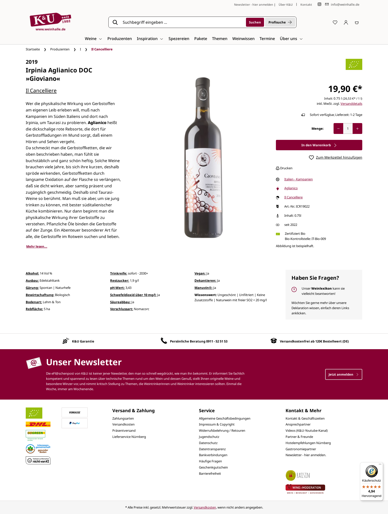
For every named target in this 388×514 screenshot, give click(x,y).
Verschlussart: (121, 309)
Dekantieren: (205, 280)
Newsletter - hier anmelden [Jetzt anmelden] (253, 4)
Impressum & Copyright (217, 424)
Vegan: (200, 273)
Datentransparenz (212, 449)
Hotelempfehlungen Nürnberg (308, 443)
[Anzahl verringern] (338, 128)
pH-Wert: (117, 287)
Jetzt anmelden (344, 374)
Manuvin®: (203, 287)
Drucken (284, 168)
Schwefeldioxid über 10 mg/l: (133, 295)
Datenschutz (208, 443)
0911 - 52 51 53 (216, 341)
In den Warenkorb (319, 145)
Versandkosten (123, 424)
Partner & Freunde (299, 436)
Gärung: (32, 287)
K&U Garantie (83, 341)
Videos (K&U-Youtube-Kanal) (307, 430)
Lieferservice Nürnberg (129, 436)
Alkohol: (32, 273)
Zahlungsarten (123, 418)
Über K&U (286, 4)
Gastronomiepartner (301, 449)
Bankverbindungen (213, 455)
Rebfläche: (34, 309)
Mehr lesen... (36, 246)
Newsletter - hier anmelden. (306, 455)
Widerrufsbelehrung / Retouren (222, 430)
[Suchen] (255, 22)
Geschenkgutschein (213, 467)
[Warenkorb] (356, 22)
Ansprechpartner (298, 424)
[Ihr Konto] (345, 22)
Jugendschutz (209, 436)
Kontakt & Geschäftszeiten (305, 418)
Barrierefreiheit (210, 473)
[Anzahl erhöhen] (357, 128)
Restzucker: (119, 280)
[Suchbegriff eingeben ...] (182, 22)
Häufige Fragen (210, 461)
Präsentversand (124, 430)
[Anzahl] (348, 128)
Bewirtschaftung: (40, 295)
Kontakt (306, 4)
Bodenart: (34, 302)
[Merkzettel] (335, 22)
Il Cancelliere (41, 90)
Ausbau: (32, 280)
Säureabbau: (120, 302)
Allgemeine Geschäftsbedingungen (224, 418)
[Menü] (380, 465)
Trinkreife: (118, 273)
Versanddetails (351, 103)
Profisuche (280, 22)
